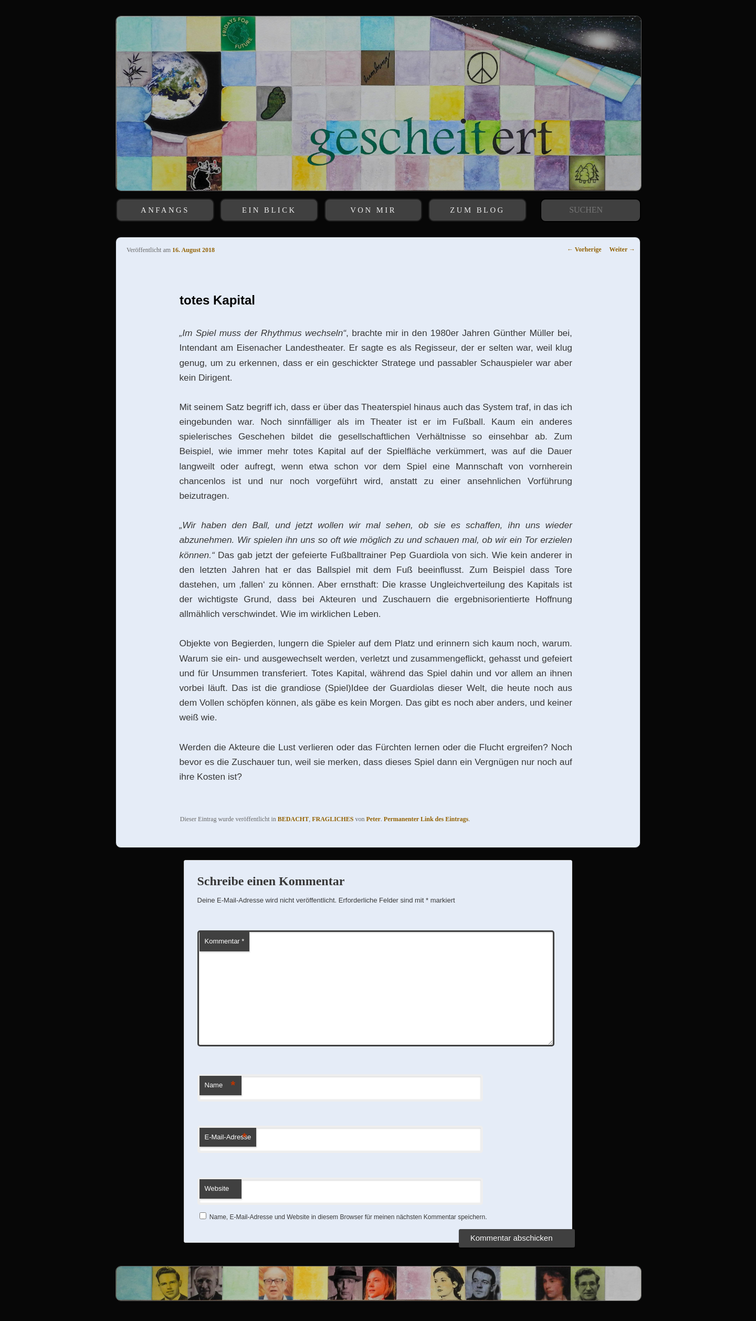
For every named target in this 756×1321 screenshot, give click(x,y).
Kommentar (225, 941)
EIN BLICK (269, 210)
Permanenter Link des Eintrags (426, 819)
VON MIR (373, 210)
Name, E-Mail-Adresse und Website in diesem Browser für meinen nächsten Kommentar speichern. (348, 1217)
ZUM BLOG (477, 210)
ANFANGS (165, 210)
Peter (373, 819)
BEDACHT (293, 819)
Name (220, 1085)
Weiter (622, 249)
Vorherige (584, 249)
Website (217, 1188)
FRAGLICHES (332, 819)
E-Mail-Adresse (228, 1137)
